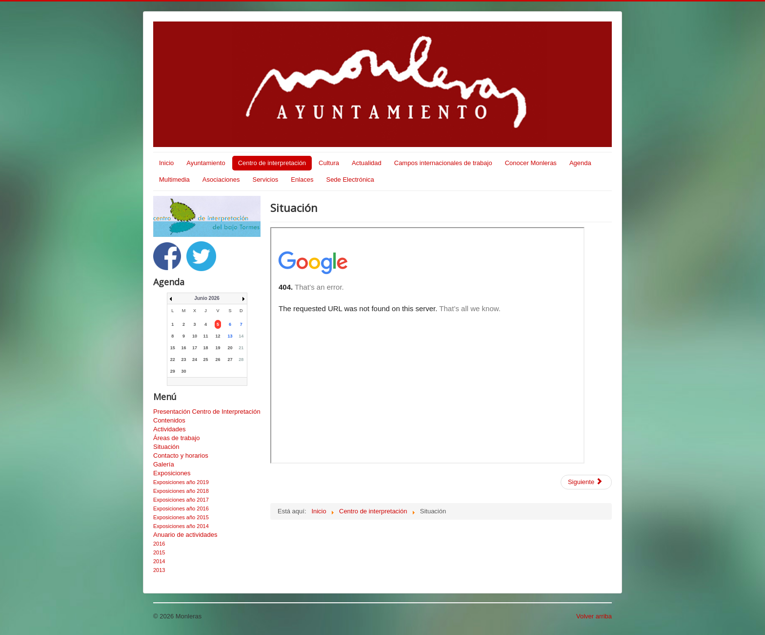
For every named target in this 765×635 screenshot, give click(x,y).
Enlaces (302, 179)
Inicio (166, 163)
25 (205, 359)
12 (218, 336)
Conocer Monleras (531, 163)
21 (241, 347)
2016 (159, 544)
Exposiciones (172, 473)
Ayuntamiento (205, 163)
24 (194, 359)
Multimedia (174, 179)
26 (218, 359)
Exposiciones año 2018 (181, 491)
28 (241, 359)
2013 (159, 570)
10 (194, 336)
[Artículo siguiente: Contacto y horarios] (586, 482)
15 (172, 347)
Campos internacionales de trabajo (443, 163)
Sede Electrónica (350, 179)
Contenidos (169, 420)
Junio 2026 (207, 298)
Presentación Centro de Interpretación (207, 411)
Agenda (580, 163)
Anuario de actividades (185, 534)
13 (230, 336)
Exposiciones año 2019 (181, 482)
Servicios (265, 179)
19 (218, 347)
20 (230, 347)
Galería (163, 464)
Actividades (169, 429)
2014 (159, 561)
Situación (166, 446)
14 (241, 336)
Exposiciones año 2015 (181, 517)
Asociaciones (221, 179)
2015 (159, 552)
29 (172, 371)
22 (172, 359)
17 (194, 347)
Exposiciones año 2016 (181, 508)
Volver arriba (594, 616)
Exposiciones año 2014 (181, 526)
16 (183, 347)
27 (230, 359)
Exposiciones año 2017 (181, 500)
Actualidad (367, 163)
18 (205, 347)
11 (205, 336)
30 (183, 371)
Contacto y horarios (180, 455)
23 (183, 359)
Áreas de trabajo (176, 438)
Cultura (329, 163)
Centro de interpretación (272, 163)
